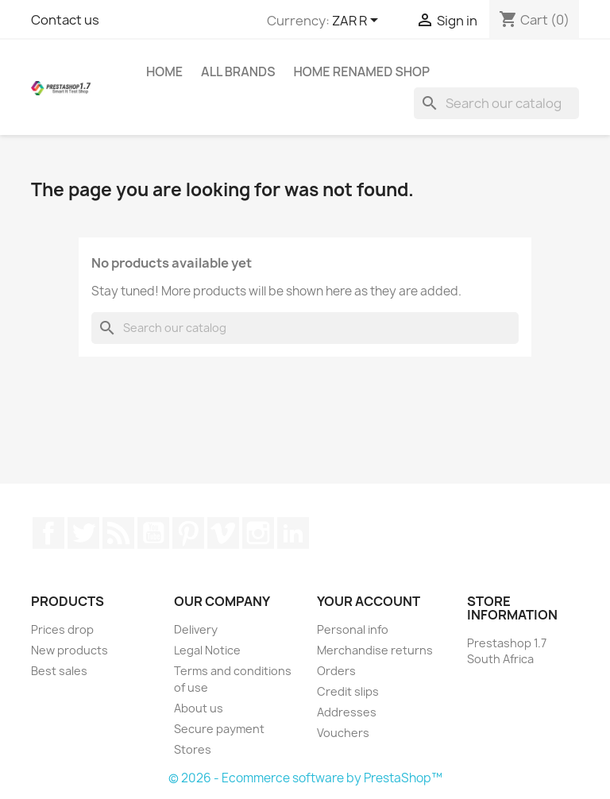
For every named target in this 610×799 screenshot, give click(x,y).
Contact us (65, 20)
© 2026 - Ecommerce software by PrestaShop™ (305, 778)
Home (164, 71)
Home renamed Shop (361, 71)
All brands (238, 71)
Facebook (48, 533)
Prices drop (62, 629)
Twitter (83, 533)
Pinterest (188, 533)
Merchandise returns (375, 650)
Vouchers (343, 732)
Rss (118, 533)
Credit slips (348, 691)
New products (69, 650)
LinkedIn (293, 533)
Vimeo (223, 533)
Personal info (352, 629)
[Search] (496, 103)
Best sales (59, 670)
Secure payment (219, 728)
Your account (368, 601)
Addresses (346, 712)
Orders (336, 670)
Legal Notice (207, 650)
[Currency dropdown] (358, 21)
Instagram (258, 533)
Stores (192, 749)
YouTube (153, 533)
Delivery (196, 629)
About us (198, 708)
